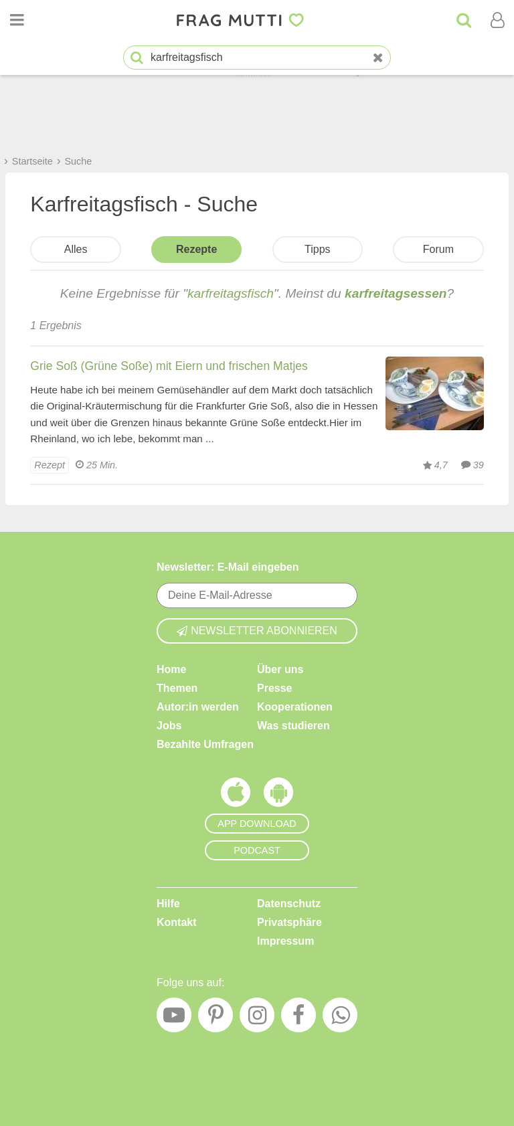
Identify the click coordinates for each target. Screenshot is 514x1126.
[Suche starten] (137, 58)
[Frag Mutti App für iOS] (235, 795)
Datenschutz (289, 903)
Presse (274, 688)
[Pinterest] (215, 1018)
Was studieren (293, 725)
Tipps (318, 249)
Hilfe (168, 903)
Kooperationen (295, 707)
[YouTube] (174, 1018)
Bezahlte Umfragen (205, 744)
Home (171, 669)
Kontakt (177, 922)
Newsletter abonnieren (257, 630)
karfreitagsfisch (230, 293)
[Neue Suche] (378, 58)
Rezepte (196, 249)
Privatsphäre (289, 922)
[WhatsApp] (340, 1018)
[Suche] (464, 20)
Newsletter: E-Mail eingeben (228, 567)
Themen (177, 688)
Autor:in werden (198, 707)
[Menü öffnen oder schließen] (16, 20)
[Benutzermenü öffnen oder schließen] (497, 20)
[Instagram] (257, 1018)
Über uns (280, 669)
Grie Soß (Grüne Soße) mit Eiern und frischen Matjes (169, 366)
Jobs (169, 725)
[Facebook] (298, 1018)
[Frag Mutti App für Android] (278, 795)
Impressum (285, 941)
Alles (76, 249)
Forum (438, 249)
